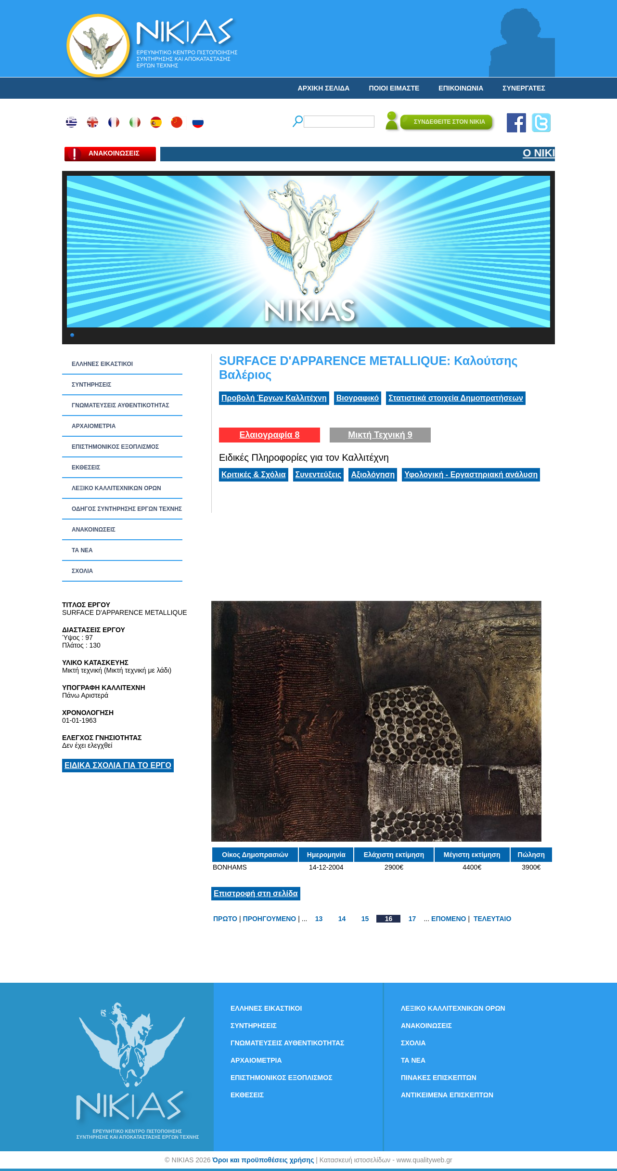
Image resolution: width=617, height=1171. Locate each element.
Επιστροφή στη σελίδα (256, 893)
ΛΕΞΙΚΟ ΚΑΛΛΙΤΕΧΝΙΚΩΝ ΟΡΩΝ (116, 488)
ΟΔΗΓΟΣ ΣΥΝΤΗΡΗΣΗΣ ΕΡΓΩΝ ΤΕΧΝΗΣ (127, 509)
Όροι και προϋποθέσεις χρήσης (263, 1160)
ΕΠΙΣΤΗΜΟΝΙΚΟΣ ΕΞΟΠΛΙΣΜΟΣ (115, 446)
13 (319, 919)
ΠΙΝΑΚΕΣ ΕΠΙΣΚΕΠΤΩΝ (438, 1077)
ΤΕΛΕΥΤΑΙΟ (492, 919)
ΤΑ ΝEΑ (82, 550)
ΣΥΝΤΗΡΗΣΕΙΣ (91, 384)
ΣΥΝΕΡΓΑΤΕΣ (523, 88)
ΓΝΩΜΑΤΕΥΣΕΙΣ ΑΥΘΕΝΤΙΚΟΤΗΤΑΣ (120, 405)
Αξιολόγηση (373, 474)
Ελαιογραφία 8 (269, 435)
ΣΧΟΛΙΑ (82, 571)
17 (412, 919)
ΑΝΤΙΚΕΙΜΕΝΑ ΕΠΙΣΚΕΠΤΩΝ (447, 1095)
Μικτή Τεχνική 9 (380, 435)
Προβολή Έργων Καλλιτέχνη (274, 398)
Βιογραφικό (357, 398)
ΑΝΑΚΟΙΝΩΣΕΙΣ (94, 529)
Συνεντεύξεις (319, 474)
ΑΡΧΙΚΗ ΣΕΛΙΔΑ (324, 88)
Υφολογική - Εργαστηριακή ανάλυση (471, 474)
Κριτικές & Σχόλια (253, 474)
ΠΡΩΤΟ (225, 919)
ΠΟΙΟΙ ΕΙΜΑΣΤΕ (394, 88)
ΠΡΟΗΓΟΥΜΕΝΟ (269, 919)
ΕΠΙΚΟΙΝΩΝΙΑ (460, 88)
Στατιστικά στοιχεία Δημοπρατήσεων (455, 398)
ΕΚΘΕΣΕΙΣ (86, 467)
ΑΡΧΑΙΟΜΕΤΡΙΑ (94, 426)
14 (342, 919)
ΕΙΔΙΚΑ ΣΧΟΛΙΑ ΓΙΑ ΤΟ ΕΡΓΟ (117, 765)
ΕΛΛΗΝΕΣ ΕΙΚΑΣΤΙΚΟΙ (102, 364)
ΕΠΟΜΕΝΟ (448, 919)
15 (365, 919)
